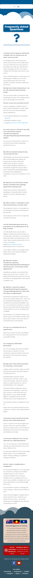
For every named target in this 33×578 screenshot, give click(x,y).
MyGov (9, 118)
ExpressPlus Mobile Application (19, 123)
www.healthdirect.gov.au (15, 244)
